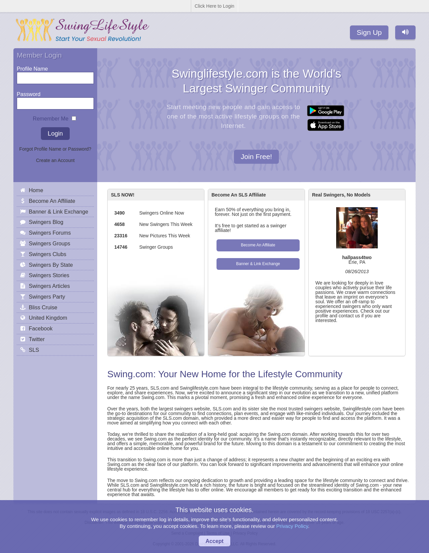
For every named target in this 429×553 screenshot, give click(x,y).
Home (36, 190)
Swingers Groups (49, 243)
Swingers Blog (46, 222)
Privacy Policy (292, 526)
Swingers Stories (49, 275)
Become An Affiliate (258, 245)
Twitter (37, 339)
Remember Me (50, 116)
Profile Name (32, 67)
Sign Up (369, 32)
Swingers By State (51, 265)
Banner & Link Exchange (258, 263)
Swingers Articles (49, 286)
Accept (214, 541)
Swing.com (130, 374)
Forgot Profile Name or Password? (55, 149)
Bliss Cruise (43, 307)
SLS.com (159, 388)
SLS (34, 350)
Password (29, 92)
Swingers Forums (50, 233)
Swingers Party (47, 297)
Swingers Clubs (47, 254)
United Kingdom (48, 318)
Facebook (41, 328)
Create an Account (55, 160)
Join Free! (256, 157)
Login (55, 133)
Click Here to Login (214, 6)
